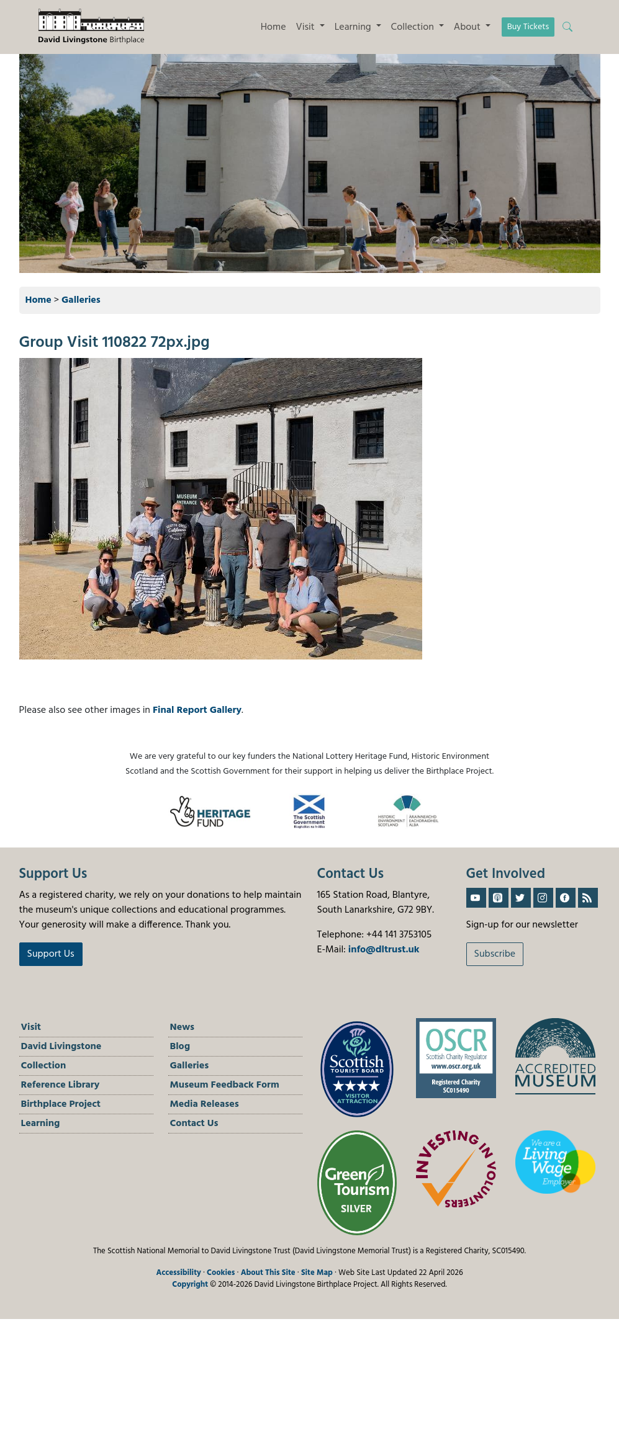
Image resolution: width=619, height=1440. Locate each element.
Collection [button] (413, 27)
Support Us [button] (51, 954)
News (182, 1027)
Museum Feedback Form (224, 1085)
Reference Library (60, 1085)
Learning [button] (354, 27)
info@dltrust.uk (384, 950)
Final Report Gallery (197, 710)
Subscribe (495, 954)
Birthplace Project (61, 1104)
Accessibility (178, 1272)
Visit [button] (306, 27)
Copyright (190, 1284)
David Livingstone (61, 1047)
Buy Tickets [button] (528, 27)
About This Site (268, 1272)
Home (273, 27)
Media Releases (204, 1104)
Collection (43, 1066)
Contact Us (194, 1124)
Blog (180, 1047)
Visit (31, 1027)
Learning (40, 1124)
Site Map (317, 1272)
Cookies (221, 1272)
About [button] (468, 27)
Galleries (81, 300)
